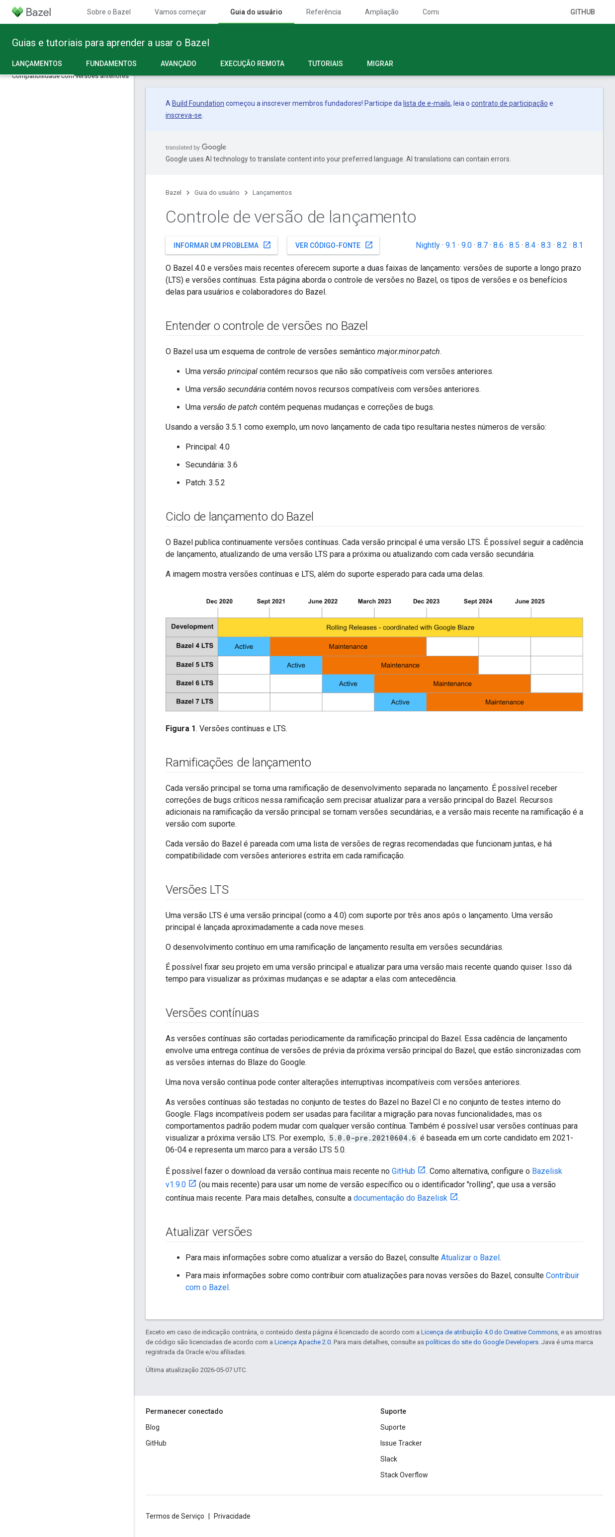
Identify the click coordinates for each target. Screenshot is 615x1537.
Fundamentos (111, 64)
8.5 (514, 245)
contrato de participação (509, 103)
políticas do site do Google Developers (482, 1342)
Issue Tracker (401, 1443)
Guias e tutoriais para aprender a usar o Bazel (110, 43)
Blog (153, 1427)
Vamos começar (180, 12)
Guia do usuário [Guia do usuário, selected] (256, 12)
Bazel (173, 192)
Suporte (393, 1427)
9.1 (450, 245)
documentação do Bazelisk (400, 1198)
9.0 (466, 245)
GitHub (582, 12)
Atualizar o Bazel (470, 1257)
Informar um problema (222, 244)
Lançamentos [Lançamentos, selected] (37, 64)
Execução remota (252, 64)
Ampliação (382, 12)
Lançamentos (272, 192)
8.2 (562, 245)
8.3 (546, 245)
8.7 (482, 245)
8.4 (530, 245)
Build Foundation (198, 103)
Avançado (178, 64)
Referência (323, 12)
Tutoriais (325, 64)
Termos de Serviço (175, 1516)
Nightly (428, 245)
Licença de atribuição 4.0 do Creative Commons (489, 1332)
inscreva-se (184, 115)
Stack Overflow (404, 1475)
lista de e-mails (426, 103)
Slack (388, 1459)
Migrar (380, 64)
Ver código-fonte (334, 244)
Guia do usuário (217, 192)
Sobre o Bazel (109, 12)
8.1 (578, 245)
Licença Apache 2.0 (302, 1342)
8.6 (498, 245)
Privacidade (232, 1516)
